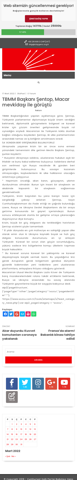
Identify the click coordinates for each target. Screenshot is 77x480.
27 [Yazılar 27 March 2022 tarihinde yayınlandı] (35, 439)
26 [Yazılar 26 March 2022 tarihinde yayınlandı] (30, 439)
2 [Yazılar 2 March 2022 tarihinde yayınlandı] (16, 424)
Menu (7, 75)
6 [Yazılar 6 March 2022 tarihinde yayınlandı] (34, 424)
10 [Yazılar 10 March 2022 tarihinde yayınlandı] (21, 429)
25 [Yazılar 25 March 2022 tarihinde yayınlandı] (26, 439)
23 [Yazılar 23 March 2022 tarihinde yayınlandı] (16, 439)
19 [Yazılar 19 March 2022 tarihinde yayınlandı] (30, 434)
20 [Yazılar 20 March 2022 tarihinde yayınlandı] (35, 434)
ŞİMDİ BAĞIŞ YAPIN (38, 18)
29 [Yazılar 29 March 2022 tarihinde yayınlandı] (12, 444)
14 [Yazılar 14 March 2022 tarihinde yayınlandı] (8, 434)
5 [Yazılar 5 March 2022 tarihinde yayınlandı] (30, 424)
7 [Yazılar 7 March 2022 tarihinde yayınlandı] (7, 429)
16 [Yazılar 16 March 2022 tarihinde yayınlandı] (17, 434)
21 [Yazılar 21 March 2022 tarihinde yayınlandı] (7, 439)
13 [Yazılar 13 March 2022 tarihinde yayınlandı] (35, 429)
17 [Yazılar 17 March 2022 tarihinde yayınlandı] (21, 434)
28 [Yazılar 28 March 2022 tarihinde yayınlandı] (7, 444)
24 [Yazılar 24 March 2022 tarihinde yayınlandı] (21, 439)
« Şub (7, 456)
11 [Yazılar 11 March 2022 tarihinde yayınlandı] (25, 429)
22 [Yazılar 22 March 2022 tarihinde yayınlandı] (12, 439)
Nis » (14, 456)
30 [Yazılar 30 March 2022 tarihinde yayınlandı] (16, 444)
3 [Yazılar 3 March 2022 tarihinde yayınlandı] (21, 424)
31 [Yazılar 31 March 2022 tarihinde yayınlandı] (21, 444)
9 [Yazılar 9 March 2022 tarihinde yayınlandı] (16, 429)
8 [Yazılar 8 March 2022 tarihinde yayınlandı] (12, 429)
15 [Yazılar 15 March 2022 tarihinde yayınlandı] (12, 434)
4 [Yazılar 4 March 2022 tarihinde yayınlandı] (26, 424)
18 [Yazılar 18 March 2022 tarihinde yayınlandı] (26, 434)
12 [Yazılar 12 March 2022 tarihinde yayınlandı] (30, 429)
